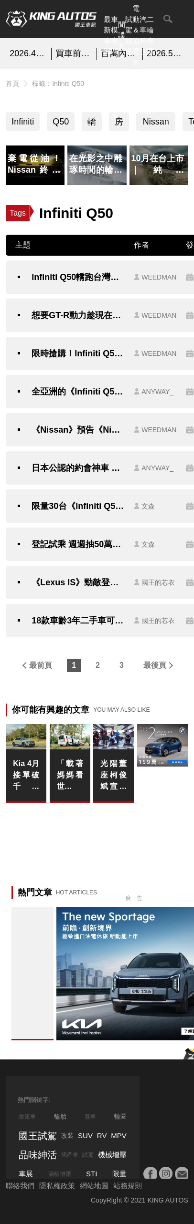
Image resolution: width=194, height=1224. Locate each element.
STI (91, 1174)
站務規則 (127, 1186)
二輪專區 (150, 35)
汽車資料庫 (114, 94)
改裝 (67, 1135)
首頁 (12, 83)
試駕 (88, 1154)
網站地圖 (94, 1186)
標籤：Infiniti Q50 (58, 83)
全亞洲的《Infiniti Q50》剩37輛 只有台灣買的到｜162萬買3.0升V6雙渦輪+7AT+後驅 (78, 391)
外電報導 (128, 94)
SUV (85, 1135)
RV (102, 1135)
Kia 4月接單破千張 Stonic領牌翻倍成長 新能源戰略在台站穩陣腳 (26, 775)
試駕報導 (128, 35)
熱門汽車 (107, 94)
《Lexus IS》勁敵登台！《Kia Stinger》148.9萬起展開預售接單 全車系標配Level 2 (78, 582)
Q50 (61, 121)
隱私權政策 (57, 1186)
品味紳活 (143, 94)
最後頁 (154, 665)
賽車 (90, 1116)
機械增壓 (112, 1155)
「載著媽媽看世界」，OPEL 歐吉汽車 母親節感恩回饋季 (70, 775)
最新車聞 (107, 35)
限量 (119, 1174)
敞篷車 (27, 1116)
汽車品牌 (136, 94)
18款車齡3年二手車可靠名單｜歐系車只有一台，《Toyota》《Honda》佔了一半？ (78, 620)
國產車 (69, 1154)
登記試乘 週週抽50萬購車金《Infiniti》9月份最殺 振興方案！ (78, 544)
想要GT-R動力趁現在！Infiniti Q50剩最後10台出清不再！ (78, 315)
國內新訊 (121, 94)
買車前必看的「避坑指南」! (74, 53)
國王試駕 (38, 1136)
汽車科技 (143, 35)
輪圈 (120, 1116)
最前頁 (40, 665)
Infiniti (22, 121)
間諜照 (121, 35)
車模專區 (114, 35)
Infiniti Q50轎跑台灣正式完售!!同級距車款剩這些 (78, 277)
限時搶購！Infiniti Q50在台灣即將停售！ (78, 353)
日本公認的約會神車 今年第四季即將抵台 (78, 468)
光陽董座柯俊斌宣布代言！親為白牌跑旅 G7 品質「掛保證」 (113, 775)
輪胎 (60, 1116)
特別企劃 (150, 94)
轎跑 (91, 124)
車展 (26, 1174)
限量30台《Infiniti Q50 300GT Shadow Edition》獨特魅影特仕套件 (78, 506)
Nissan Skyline (156, 124)
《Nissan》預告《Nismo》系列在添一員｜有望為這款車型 (78, 430)
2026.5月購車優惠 (165, 53)
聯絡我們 (20, 1186)
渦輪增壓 (59, 1174)
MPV (119, 1135)
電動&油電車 (136, 35)
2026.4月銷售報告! (28, 53)
